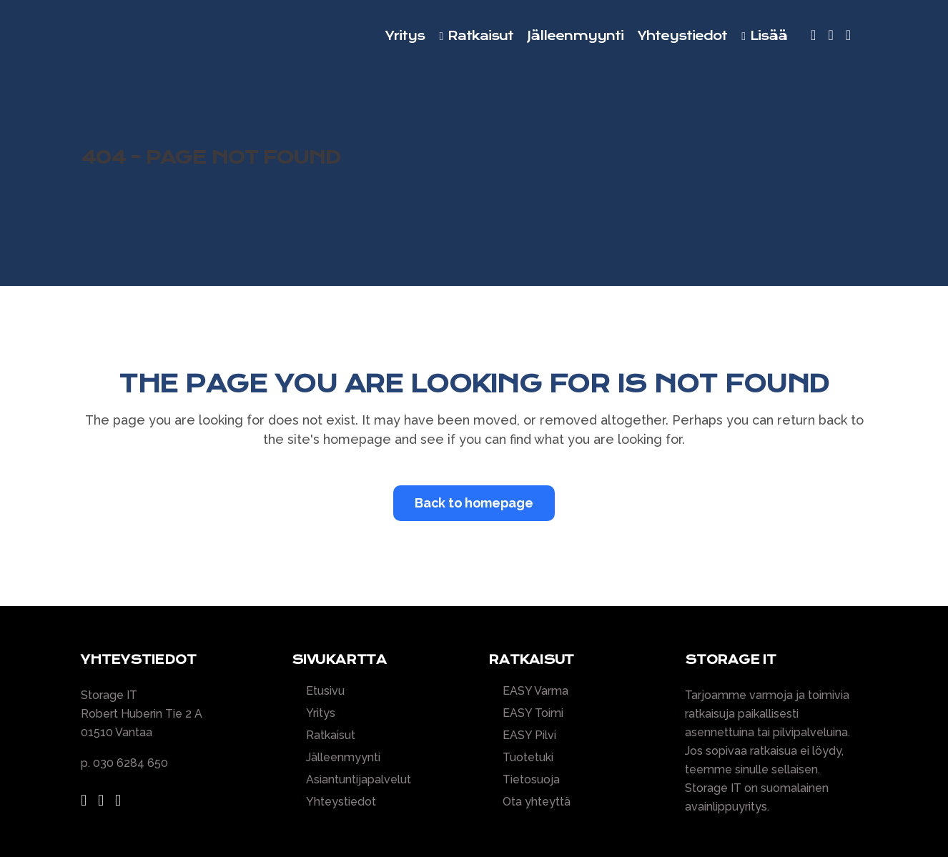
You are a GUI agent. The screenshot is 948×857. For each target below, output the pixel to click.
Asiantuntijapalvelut (358, 780)
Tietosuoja (531, 780)
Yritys (320, 713)
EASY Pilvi (529, 735)
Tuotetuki (528, 758)
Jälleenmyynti (343, 758)
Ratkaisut (330, 735)
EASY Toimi (533, 713)
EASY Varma (535, 691)
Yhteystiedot (341, 802)
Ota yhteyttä (537, 802)
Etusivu (325, 691)
